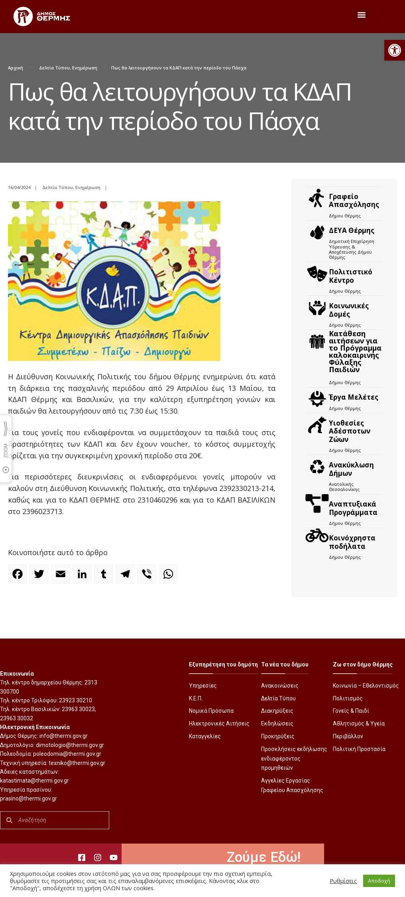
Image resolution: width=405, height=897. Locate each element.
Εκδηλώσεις (277, 723)
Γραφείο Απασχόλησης (354, 200)
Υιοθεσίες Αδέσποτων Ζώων (349, 431)
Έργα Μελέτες (353, 397)
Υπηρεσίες (203, 685)
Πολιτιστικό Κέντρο (350, 275)
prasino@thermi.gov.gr (28, 798)
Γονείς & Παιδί (351, 711)
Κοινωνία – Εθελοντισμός (366, 685)
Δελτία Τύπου (54, 68)
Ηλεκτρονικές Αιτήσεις (219, 723)
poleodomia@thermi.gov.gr (67, 754)
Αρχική (15, 68)
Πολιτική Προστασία (359, 749)
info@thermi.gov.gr (63, 736)
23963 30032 (16, 718)
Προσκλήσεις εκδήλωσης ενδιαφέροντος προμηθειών (294, 758)
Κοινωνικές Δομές (349, 309)
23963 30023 (78, 709)
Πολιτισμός (348, 698)
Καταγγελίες (205, 736)
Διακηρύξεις (277, 711)
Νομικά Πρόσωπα (211, 711)
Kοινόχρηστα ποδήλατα (352, 541)
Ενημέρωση (84, 68)
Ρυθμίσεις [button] (343, 880)
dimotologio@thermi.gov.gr (70, 745)
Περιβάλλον (348, 736)
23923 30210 (75, 700)
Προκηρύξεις (278, 736)
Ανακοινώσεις (280, 685)
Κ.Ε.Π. (195, 698)
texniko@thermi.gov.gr (77, 763)
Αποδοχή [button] (379, 880)
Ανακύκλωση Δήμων (351, 468)
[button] (394, 50)
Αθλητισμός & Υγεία (359, 723)
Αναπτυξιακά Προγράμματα (353, 508)
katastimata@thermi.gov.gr (34, 780)
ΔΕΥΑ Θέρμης (351, 230)
